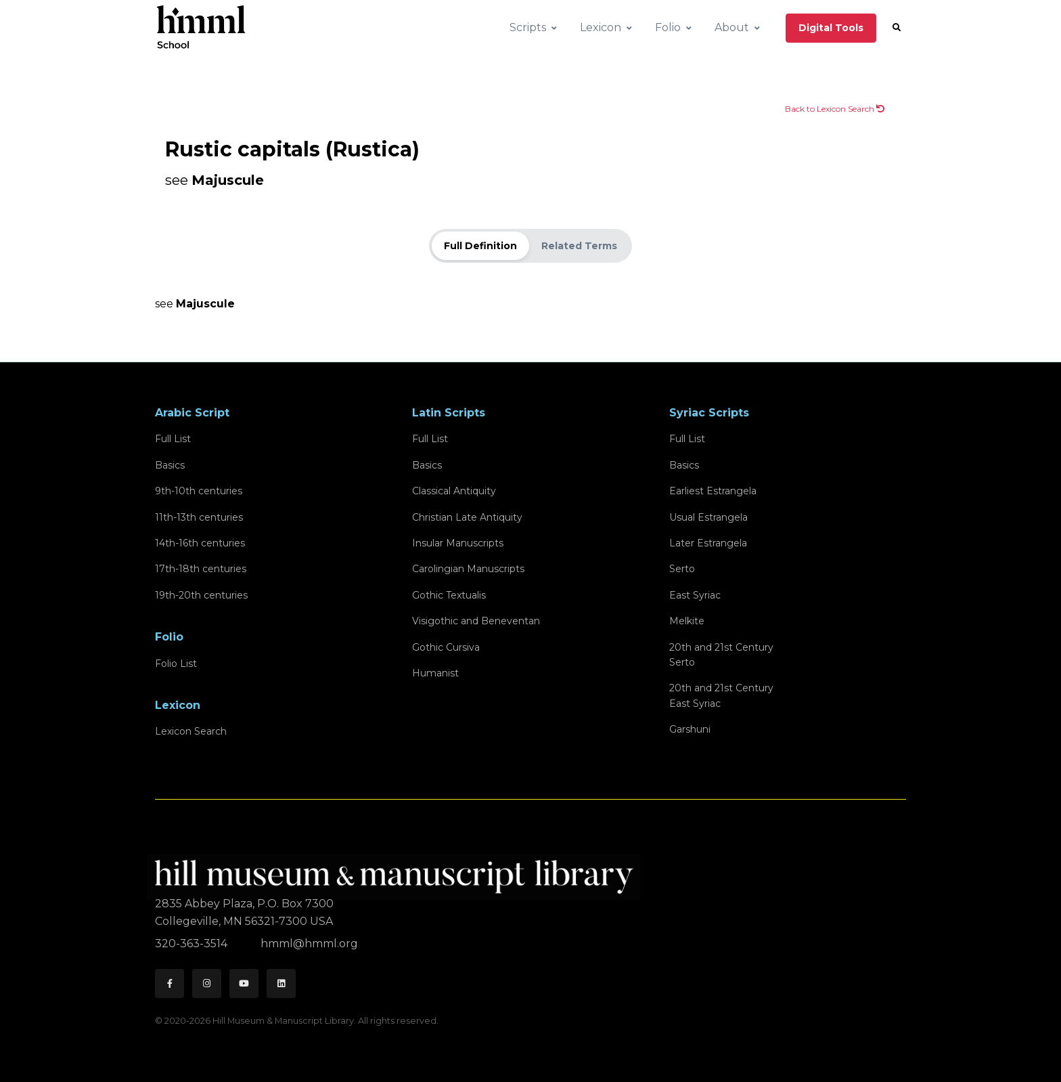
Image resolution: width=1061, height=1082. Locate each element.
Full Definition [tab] (480, 246)
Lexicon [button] (600, 27)
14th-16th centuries (200, 543)
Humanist (435, 673)
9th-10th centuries (198, 491)
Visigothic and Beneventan (476, 621)
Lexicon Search (191, 731)
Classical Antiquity (454, 491)
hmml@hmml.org (309, 943)
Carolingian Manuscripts (468, 569)
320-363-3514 (192, 943)
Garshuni (689, 729)
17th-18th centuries (200, 569)
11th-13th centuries (199, 517)
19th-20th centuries (201, 595)
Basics (170, 465)
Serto (682, 569)
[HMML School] (201, 28)
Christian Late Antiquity (467, 517)
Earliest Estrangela (713, 491)
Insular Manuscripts (457, 543)
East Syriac (695, 595)
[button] (896, 27)
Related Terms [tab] (579, 246)
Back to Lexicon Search (834, 109)
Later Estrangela (708, 543)
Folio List (176, 663)
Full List (173, 439)
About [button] (732, 27)
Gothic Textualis (449, 595)
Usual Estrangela (708, 517)
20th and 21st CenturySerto (721, 654)
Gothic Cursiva (446, 647)
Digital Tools (830, 28)
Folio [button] (668, 27)
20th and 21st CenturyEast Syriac (721, 695)
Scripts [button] (528, 27)
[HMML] (398, 871)
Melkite (686, 621)
